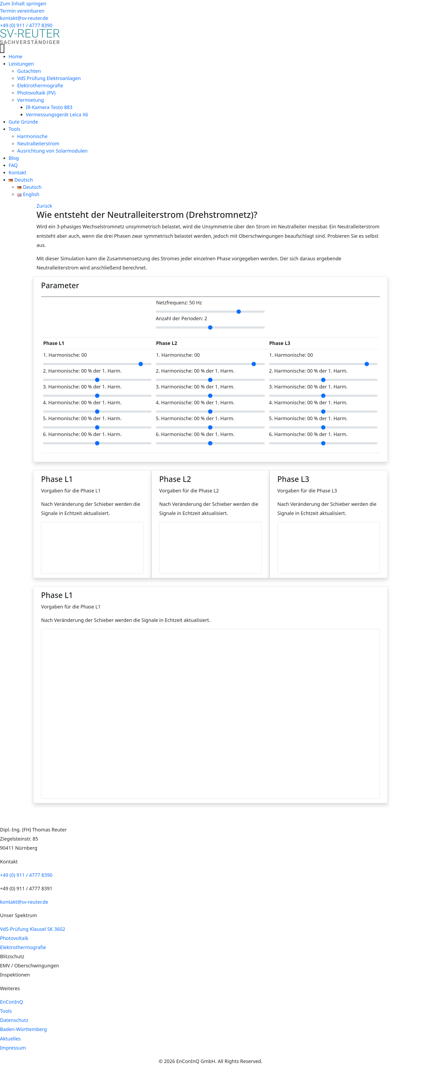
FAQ (13, 165)
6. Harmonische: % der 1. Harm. (82, 434)
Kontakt (17, 172)
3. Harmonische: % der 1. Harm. (82, 386)
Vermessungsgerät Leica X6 (57, 114)
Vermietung (30, 100)
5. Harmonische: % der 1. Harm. (82, 418)
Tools (14, 129)
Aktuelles (10, 1038)
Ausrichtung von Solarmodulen (52, 150)
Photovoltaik (14, 938)
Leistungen (21, 63)
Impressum (13, 1047)
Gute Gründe (23, 121)
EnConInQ (11, 1002)
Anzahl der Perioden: (181, 318)
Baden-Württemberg (23, 1029)
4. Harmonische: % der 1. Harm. (82, 402)
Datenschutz (14, 1020)
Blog (14, 158)
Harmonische (32, 136)
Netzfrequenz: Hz (179, 302)
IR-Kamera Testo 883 (49, 107)
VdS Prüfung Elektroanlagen (49, 78)
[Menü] (2, 48)
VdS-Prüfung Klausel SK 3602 (32, 929)
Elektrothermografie (40, 85)
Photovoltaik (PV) (36, 92)
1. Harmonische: (65, 355)
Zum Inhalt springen (23, 3)
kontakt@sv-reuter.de (24, 902)
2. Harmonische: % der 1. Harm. (82, 370)
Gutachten (29, 71)
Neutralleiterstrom (38, 143)
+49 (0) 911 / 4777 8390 (26, 875)
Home (15, 56)
